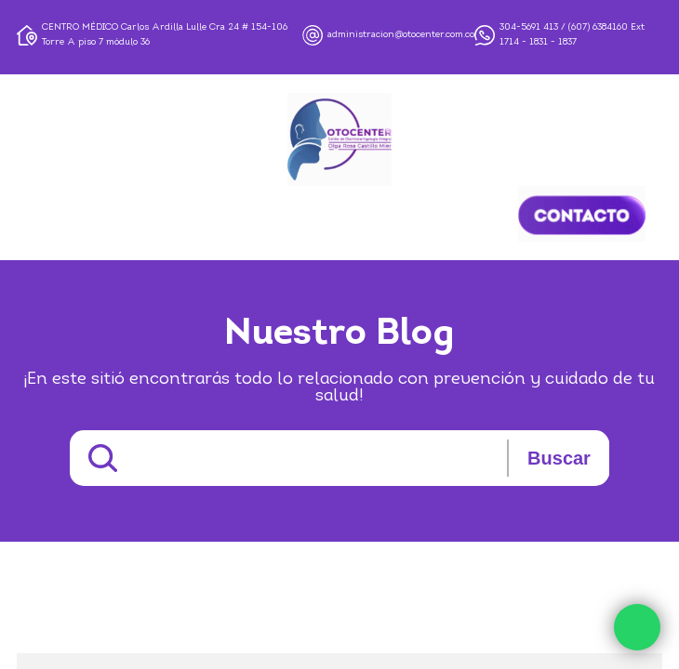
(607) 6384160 (598, 27)
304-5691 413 (528, 27)
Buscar (559, 458)
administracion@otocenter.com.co (400, 35)
